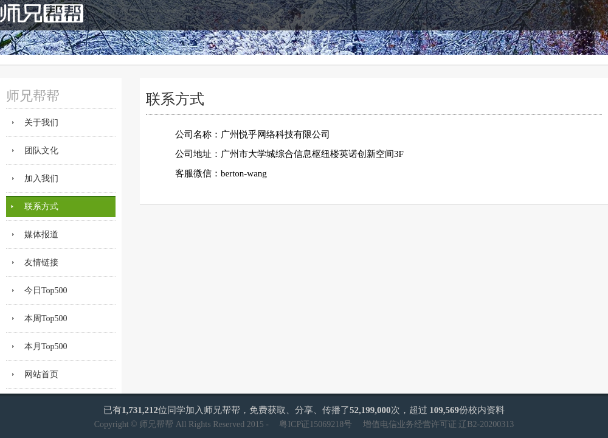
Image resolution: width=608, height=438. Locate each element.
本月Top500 (45, 346)
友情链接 (41, 262)
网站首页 (41, 374)
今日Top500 (45, 290)
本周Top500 (45, 318)
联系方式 (41, 206)
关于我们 (41, 122)
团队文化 (41, 150)
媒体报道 (41, 234)
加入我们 (41, 178)
